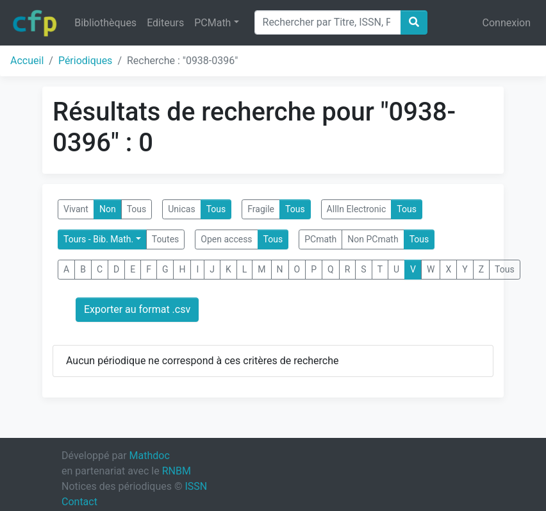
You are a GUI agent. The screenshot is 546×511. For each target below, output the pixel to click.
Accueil (27, 60)
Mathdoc (149, 455)
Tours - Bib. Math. (98, 239)
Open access (226, 239)
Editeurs (165, 23)
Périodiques (85, 60)
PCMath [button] (212, 23)
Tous (137, 209)
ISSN (196, 486)
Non (107, 209)
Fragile (260, 209)
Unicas (181, 209)
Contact (79, 502)
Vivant (75, 209)
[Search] (327, 22)
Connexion (507, 23)
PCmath (320, 239)
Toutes (165, 239)
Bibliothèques (105, 23)
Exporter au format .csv (137, 309)
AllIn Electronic (356, 209)
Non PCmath (372, 239)
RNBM (176, 471)
